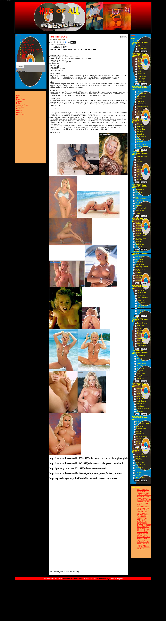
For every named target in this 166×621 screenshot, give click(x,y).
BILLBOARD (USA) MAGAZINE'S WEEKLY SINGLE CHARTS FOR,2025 (144, 492)
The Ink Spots (141, 345)
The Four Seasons (141, 233)
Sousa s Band (139, 462)
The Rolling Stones (141, 225)
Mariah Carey (141, 129)
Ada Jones (140, 411)
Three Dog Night (140, 208)
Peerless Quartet (141, 436)
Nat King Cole (139, 275)
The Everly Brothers (141, 267)
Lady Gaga (141, 78)
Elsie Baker (140, 431)
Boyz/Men (140, 141)
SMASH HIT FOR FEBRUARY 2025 (143, 542)
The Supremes (140, 228)
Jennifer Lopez (141, 109)
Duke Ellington (141, 343)
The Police (140, 174)
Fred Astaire (141, 333)
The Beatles (139, 223)
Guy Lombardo (142, 338)
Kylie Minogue (141, 94)
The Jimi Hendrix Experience (140, 239)
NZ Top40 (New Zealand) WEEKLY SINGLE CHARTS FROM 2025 (143, 537)
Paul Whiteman (141, 356)
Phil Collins (140, 177)
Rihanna (139, 91)
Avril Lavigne (141, 96)
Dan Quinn (138, 460)
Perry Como (141, 303)
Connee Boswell (142, 328)
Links (18, 103)
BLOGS (25, 56)
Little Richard (139, 264)
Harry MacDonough (143, 408)
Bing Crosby (141, 290)
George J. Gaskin (140, 454)
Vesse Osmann (140, 477)
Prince (139, 159)
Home (24, 39)
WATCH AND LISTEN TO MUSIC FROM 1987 (143, 546)
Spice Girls (140, 134)
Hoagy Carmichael (142, 376)
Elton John (138, 203)
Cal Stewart (140, 444)
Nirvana (139, 124)
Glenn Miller (141, 295)
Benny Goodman (142, 323)
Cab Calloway (141, 330)
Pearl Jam (140, 126)
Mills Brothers (141, 308)
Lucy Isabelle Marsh (142, 424)
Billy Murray (140, 388)
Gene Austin (140, 361)
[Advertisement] (57, 528)
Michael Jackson (142, 157)
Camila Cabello (142, 66)
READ (24, 54)
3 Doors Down (141, 104)
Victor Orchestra (141, 429)
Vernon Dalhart (141, 363)
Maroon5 (140, 99)
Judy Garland (141, 335)
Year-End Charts (28, 44)
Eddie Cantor (141, 373)
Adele (139, 71)
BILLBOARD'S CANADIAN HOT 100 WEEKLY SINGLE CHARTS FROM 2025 (143, 516)
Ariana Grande (142, 58)
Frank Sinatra (141, 293)
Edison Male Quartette (142, 470)
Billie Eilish (141, 46)
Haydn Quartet (141, 401)
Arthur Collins (141, 396)
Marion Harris (141, 403)
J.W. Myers (138, 472)
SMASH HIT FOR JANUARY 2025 (143, 497)
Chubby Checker (140, 235)
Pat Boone (138, 272)
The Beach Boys (140, 230)
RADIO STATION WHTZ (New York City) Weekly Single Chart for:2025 (143, 509)
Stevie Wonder (140, 210)
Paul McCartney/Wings (140, 197)
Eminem (139, 114)
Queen (137, 213)
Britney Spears (141, 136)
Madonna (140, 162)
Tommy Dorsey (142, 305)
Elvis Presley (139, 256)
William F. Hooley (140, 465)
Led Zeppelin (139, 189)
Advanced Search (22, 105)
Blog (17, 97)
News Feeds (20, 99)
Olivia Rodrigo (142, 48)
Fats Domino (139, 259)
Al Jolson (140, 358)
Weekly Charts (27, 47)
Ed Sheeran (141, 63)
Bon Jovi (139, 179)
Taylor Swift (141, 81)
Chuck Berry (139, 262)
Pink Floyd (138, 192)
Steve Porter (139, 467)
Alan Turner (140, 426)
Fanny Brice (140, 378)
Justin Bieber (142, 76)
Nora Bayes (140, 406)
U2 (138, 164)
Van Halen (140, 169)
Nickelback (140, 101)
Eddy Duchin (141, 340)
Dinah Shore (141, 313)
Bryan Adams (141, 144)
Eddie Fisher (139, 280)
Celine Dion (141, 139)
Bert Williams (140, 434)
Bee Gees (138, 205)
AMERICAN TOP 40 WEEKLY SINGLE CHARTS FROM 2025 (144, 502)
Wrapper (19, 101)
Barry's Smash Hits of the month (33, 49)
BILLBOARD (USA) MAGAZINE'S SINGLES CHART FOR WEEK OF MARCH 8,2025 (143, 530)
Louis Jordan (141, 310)
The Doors (138, 246)
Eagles (137, 194)
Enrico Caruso (140, 441)
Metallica (140, 131)
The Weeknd (142, 68)
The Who (138, 241)
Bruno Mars (141, 73)
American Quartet (142, 393)
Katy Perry (141, 61)
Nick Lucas (140, 368)
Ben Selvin (140, 366)
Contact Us (26, 52)
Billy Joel (139, 172)
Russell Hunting (140, 475)
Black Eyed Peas (142, 111)
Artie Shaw (140, 325)
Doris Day (140, 300)
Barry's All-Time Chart (29, 41)
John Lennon (139, 200)
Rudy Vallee (140, 371)
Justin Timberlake (142, 106)
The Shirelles (139, 244)
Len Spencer (140, 421)
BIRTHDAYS (26, 57)
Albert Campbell (141, 439)
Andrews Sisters (142, 298)
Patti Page (138, 277)
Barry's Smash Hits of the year (32, 51)
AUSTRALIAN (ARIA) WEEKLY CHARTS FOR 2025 (144, 523)
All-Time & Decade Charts (31, 46)
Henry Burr (140, 391)
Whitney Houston (142, 146)
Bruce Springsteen (142, 167)
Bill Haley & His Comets (140, 270)
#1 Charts (25, 42)
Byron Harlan (141, 398)
